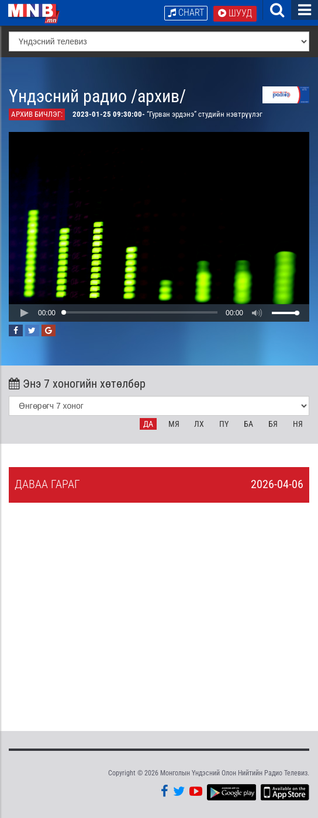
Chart (186, 12)
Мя (173, 424)
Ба (248, 424)
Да (148, 424)
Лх (199, 424)
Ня (298, 424)
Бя (273, 424)
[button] (23, 313)
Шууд (235, 13)
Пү (224, 424)
